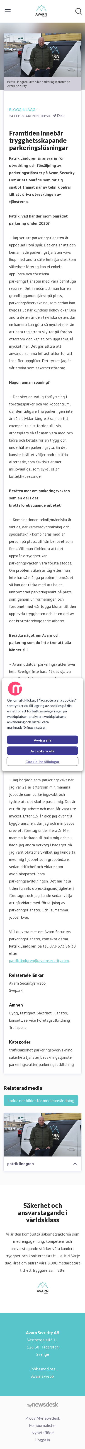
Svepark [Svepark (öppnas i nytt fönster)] (15, 990)
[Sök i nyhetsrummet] (78, 11)
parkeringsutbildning (56, 1064)
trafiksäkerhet (21, 1050)
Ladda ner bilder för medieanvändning (40, 1100)
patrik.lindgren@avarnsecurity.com (39, 960)
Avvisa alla (42, 740)
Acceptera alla (42, 751)
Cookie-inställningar (42, 761)
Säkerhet (44, 1013)
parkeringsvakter (23, 1064)
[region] (42, 724)
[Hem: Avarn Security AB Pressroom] (41, 11)
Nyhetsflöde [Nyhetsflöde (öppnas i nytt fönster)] (42, 1432)
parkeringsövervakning (53, 1050)
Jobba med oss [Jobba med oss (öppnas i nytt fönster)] (42, 1368)
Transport (17, 1027)
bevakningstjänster (56, 1057)
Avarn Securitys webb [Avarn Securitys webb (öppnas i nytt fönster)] (27, 983)
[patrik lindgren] (42, 1134)
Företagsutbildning (53, 1020)
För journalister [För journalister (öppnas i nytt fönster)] (42, 1425)
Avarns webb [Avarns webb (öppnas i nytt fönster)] (42, 1376)
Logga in (42, 1439)
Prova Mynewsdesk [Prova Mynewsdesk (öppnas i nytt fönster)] (42, 1418)
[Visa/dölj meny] (8, 11)
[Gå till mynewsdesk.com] (42, 1404)
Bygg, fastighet (22, 1013)
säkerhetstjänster (24, 1057)
